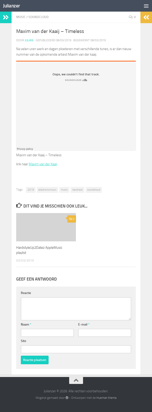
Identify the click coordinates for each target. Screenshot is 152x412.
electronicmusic (47, 189)
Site (23, 341)
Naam (26, 324)
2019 (31, 189)
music (64, 189)
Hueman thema (106, 397)
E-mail (84, 324)
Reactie (26, 293)
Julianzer (11, 6)
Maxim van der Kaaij (43, 164)
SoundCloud (38, 17)
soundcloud (93, 189)
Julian (29, 40)
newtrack (77, 189)
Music (21, 17)
